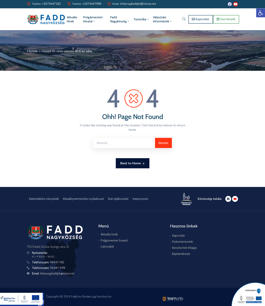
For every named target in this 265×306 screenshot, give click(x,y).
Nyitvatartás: (40, 253)
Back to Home (132, 163)
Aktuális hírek (72, 19)
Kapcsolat (178, 235)
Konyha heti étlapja (184, 247)
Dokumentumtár (182, 241)
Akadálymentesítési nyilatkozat (83, 199)
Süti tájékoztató (118, 199)
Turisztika (141, 19)
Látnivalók (107, 246)
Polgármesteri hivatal (92, 19)
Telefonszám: (48, 262)
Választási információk (162, 19)
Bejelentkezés (181, 254)
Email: (134, 4)
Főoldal (32, 51)
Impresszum (140, 199)
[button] (260, 12)
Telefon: (46, 4)
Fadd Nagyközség (120, 19)
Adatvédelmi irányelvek (44, 199)
